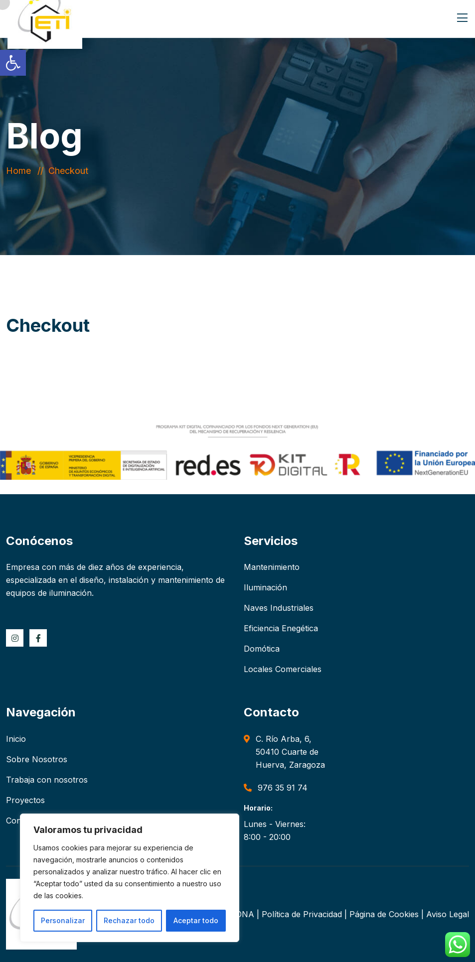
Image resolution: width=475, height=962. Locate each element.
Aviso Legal (447, 914)
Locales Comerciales (282, 669)
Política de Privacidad (302, 914)
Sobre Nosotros (36, 759)
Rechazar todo (129, 920)
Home (21, 170)
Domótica (262, 649)
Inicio (16, 739)
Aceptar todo (195, 920)
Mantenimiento (272, 567)
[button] (13, 63)
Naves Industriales (279, 608)
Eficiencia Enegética (281, 628)
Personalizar (63, 920)
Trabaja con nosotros (47, 780)
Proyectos (25, 800)
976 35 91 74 (283, 788)
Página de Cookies (384, 914)
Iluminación (265, 587)
